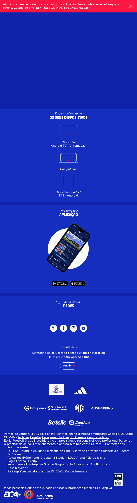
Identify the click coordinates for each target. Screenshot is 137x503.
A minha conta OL (82, 444)
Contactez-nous (76, 471)
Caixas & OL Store (120, 434)
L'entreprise (34, 464)
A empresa (59, 440)
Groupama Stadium (55, 437)
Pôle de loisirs (95, 457)
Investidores (42, 440)
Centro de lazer (98, 437)
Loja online (47, 434)
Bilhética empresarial (92, 434)
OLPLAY (33, 434)
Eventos (35, 437)
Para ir (67, 366)
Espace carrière (84, 464)
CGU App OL (104, 488)
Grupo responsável (81, 440)
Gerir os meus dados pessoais (46, 488)
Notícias (23, 437)
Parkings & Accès (19, 471)
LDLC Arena (78, 437)
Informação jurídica (81, 488)
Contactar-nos (115, 444)
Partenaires (104, 464)
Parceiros (125, 440)
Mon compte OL (43, 471)
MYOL (100, 444)
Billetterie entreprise (86, 451)
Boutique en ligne (32, 451)
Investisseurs (16, 464)
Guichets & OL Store (115, 451)
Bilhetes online (66, 434)
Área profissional (106, 440)
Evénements (31, 457)
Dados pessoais (13, 488)
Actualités (14, 457)
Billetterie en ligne (58, 451)
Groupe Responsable (58, 464)
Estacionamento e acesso (51, 444)
